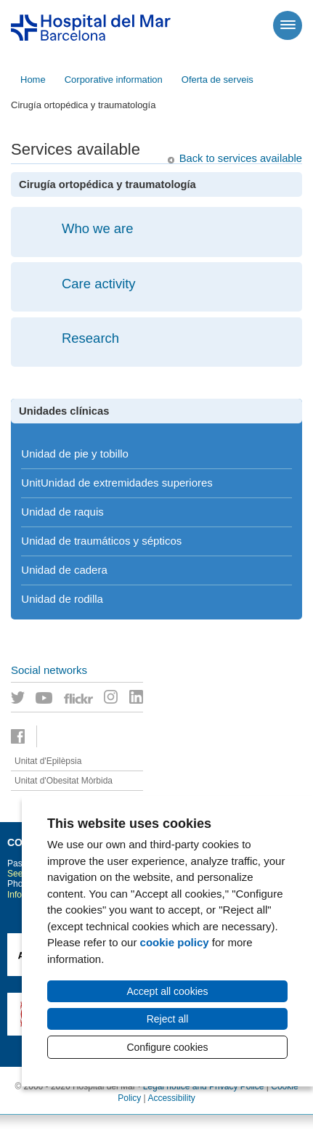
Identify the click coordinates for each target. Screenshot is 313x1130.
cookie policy (174, 942)
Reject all (168, 1019)
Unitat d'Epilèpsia (48, 761)
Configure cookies (167, 1047)
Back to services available (240, 158)
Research (90, 338)
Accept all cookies (167, 991)
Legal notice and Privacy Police (203, 1086)
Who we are (98, 228)
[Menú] (287, 25)
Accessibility (171, 1098)
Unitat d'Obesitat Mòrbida (64, 781)
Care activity (99, 283)
